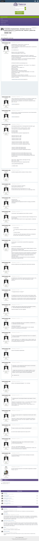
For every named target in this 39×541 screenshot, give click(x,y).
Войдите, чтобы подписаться (5, 27)
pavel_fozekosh (8, 514)
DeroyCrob (19, 79)
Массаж (5, 527)
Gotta (6, 521)
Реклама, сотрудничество (5, 24)
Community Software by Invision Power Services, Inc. (19, 539)
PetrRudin (6, 501)
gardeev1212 (7, 496)
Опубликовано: (16, 42)
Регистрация (19, 13)
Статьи (2, 18)
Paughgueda (13, 79)
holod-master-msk (9, 31)
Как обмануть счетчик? (7, 500)
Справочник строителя (4, 20)
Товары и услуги (3, 22)
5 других (22, 79)
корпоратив (5, 493)
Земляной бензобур (6, 531)
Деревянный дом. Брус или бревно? (9, 520)
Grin (6, 466)
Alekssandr (7, 528)
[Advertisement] (12, 89)
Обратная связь (20, 537)
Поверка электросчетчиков (8, 498)
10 (6, 52)
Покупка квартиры (6, 495)
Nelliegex (17, 79)
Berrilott (7, 532)
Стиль (17, 537)
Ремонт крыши (6, 513)
